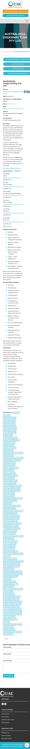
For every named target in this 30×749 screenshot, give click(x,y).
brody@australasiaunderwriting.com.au (13, 222)
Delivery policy (5, 714)
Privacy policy (5, 716)
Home (3, 51)
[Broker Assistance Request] (15, 15)
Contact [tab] (6, 639)
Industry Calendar (6, 735)
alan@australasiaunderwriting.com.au (12, 178)
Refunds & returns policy (8, 719)
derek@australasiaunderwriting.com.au (13, 195)
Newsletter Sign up (7, 738)
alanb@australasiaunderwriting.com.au (13, 108)
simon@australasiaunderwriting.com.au (13, 213)
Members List (5, 732)
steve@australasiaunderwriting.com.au (13, 204)
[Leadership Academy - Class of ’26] (15, 11)
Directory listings (9, 51)
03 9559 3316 (11, 104)
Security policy (5, 722)
